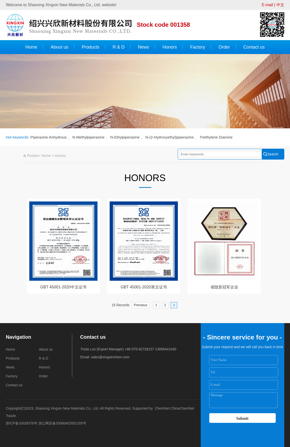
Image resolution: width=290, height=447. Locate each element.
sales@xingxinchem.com (110, 357)
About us (59, 47)
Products (90, 47)
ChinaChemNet (182, 408)
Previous (140, 305)
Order (224, 47)
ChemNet (162, 408)
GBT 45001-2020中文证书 (63, 287)
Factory (197, 47)
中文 (280, 5)
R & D (119, 47)
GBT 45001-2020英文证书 (144, 287)
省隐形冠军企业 (224, 287)
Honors (169, 47)
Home (31, 47)
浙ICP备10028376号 (21, 423)
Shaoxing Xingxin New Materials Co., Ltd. (67, 408)
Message (243, 400)
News (143, 47)
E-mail (267, 5)
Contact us (254, 47)
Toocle (11, 416)
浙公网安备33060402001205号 (62, 423)
